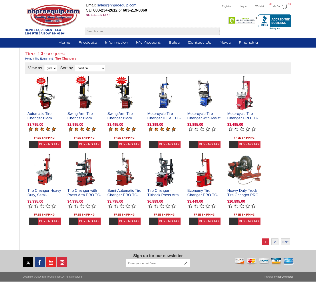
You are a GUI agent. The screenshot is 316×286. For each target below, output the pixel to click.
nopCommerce (285, 281)
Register (226, 6)
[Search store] (148, 31)
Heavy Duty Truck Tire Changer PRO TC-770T (242, 199)
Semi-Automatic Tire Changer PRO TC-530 (124, 199)
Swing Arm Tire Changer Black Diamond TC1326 (82, 120)
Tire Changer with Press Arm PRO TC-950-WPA (84, 199)
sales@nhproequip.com (117, 5)
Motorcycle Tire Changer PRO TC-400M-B (242, 120)
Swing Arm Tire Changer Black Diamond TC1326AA (124, 120)
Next (285, 246)
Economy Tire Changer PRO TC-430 (203, 199)
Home (28, 58)
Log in (243, 6)
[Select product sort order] (90, 68)
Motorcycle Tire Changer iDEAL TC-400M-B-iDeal (164, 120)
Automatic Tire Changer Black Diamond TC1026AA (45, 120)
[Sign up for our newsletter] (154, 268)
